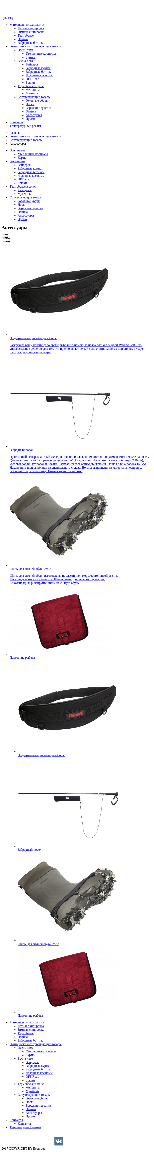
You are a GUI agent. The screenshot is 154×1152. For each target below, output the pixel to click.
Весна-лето (25, 60)
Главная (15, 132)
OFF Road (32, 79)
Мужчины (32, 93)
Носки (30, 104)
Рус (4, 17)
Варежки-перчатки (38, 107)
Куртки (30, 57)
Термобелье (26, 35)
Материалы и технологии (27, 24)
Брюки (30, 82)
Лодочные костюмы (39, 75)
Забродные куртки (38, 68)
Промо (30, 118)
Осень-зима (25, 50)
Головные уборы (37, 100)
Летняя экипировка (31, 28)
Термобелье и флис (31, 86)
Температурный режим (25, 126)
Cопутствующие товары (34, 97)
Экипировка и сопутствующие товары (36, 46)
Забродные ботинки (31, 42)
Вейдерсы (32, 64)
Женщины (33, 89)
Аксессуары (34, 115)
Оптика (23, 39)
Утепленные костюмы (41, 53)
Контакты (16, 122)
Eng (10, 17)
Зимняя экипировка (31, 32)
